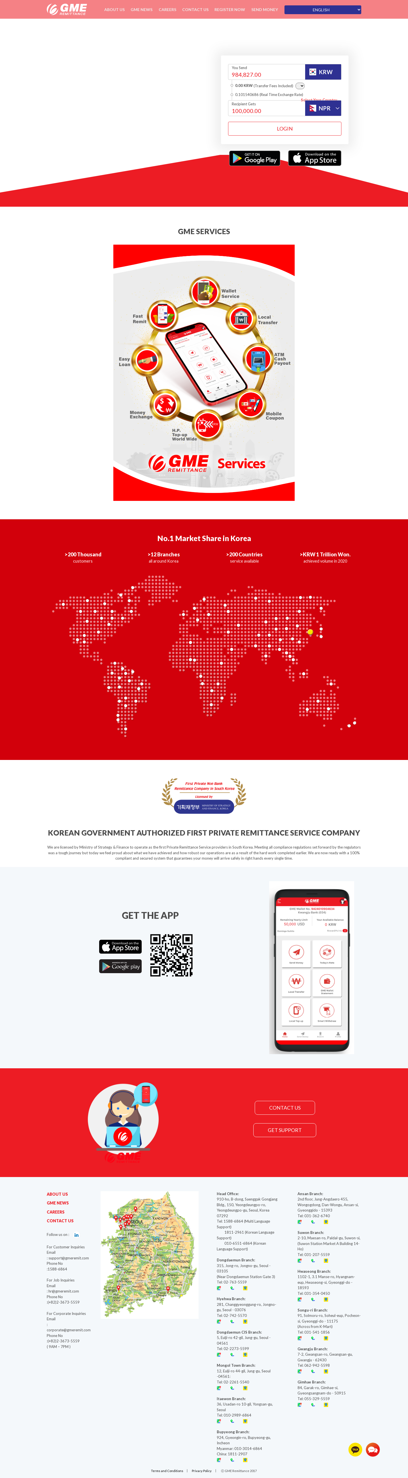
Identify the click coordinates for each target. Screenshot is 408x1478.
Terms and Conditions (166, 1470)
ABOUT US (57, 1194)
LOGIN (285, 128)
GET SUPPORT (285, 1130)
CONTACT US (285, 1108)
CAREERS (56, 1212)
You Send (239, 68)
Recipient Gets (244, 104)
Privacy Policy (202, 1470)
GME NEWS (58, 1203)
